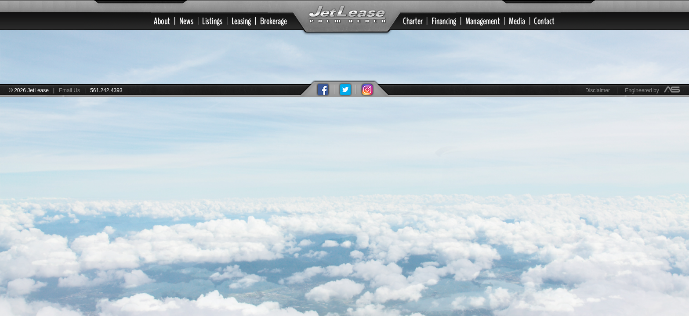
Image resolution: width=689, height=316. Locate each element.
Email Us (69, 90)
